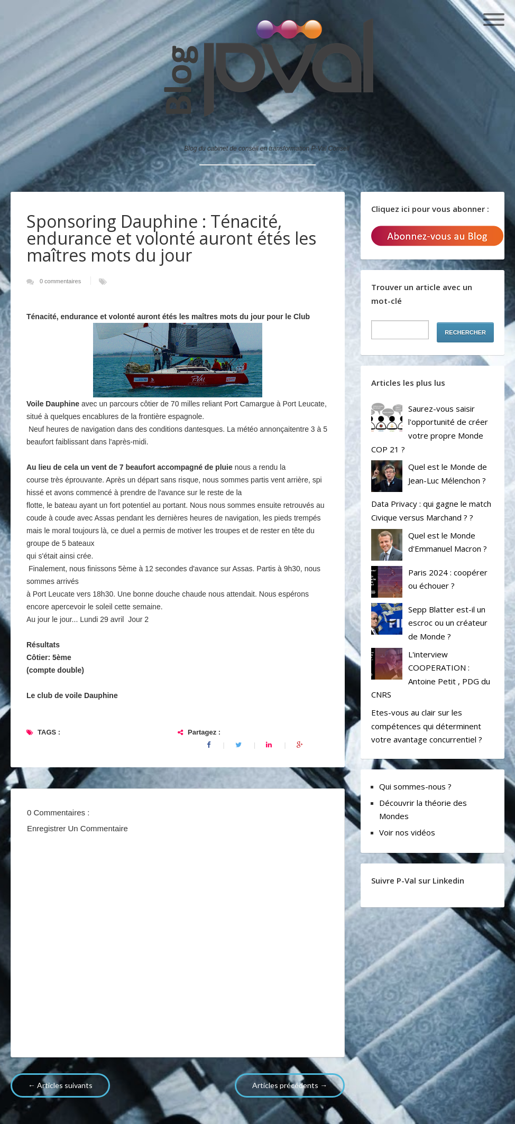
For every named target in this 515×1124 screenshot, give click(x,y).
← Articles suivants (60, 1085)
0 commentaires (61, 281)
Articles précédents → (289, 1085)
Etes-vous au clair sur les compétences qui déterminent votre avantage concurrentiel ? (426, 726)
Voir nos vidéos (407, 832)
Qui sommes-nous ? (415, 786)
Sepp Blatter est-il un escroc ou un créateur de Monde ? (448, 623)
